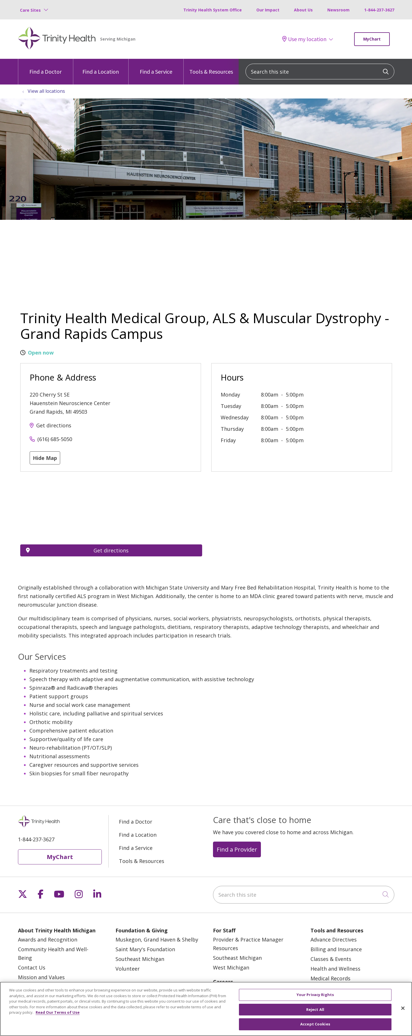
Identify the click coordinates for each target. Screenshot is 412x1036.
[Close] (403, 1008)
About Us (303, 10)
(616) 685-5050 (54, 439)
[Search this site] (319, 71)
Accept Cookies (315, 1024)
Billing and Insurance (336, 949)
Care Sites (30, 10)
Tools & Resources (211, 67)
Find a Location (100, 67)
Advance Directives (333, 939)
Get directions (53, 425)
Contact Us (31, 967)
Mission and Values (41, 977)
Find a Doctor (45, 67)
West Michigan (231, 967)
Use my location (304, 39)
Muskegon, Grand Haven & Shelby (156, 939)
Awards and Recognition (47, 939)
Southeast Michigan (139, 958)
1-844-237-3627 (379, 10)
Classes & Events (330, 958)
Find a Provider (237, 849)
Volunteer (127, 968)
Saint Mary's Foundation (145, 949)
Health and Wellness (335, 968)
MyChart (372, 39)
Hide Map (45, 457)
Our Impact (267, 10)
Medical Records (330, 978)
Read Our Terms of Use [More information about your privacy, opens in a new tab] (58, 1012)
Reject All (315, 1009)
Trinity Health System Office (212, 10)
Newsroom (338, 10)
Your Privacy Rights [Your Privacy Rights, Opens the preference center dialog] (315, 994)
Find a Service (156, 67)
